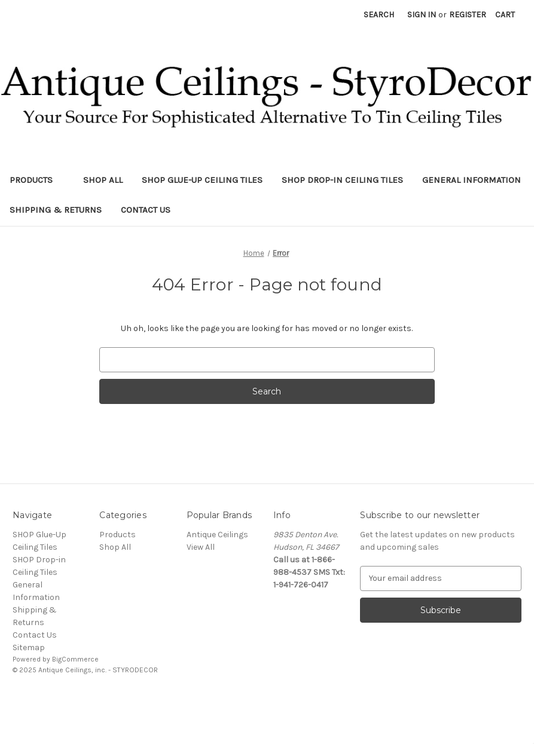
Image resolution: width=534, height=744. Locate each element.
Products (37, 179)
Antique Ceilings (217, 534)
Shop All (103, 179)
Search (379, 15)
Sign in (421, 15)
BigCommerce (75, 659)
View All (201, 547)
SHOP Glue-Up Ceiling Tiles (202, 179)
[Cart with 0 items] (505, 14)
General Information (471, 179)
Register (467, 15)
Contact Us (145, 209)
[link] (267, 697)
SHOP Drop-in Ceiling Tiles (342, 179)
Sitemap (29, 647)
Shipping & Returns (56, 209)
